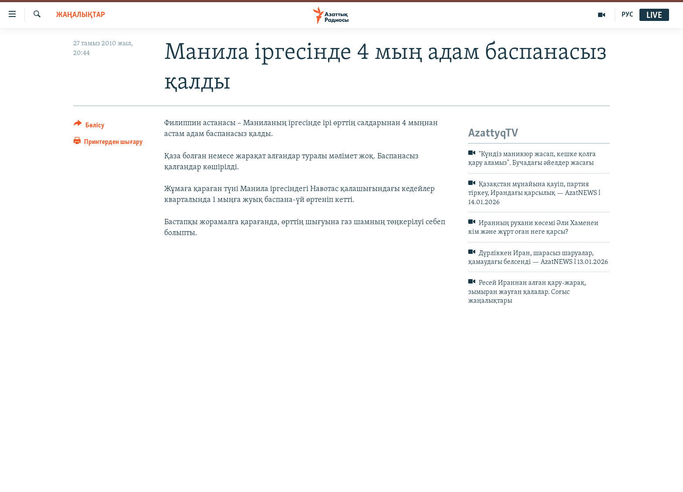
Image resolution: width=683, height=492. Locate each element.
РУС (627, 14)
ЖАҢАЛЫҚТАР (80, 15)
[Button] (89, 127)
